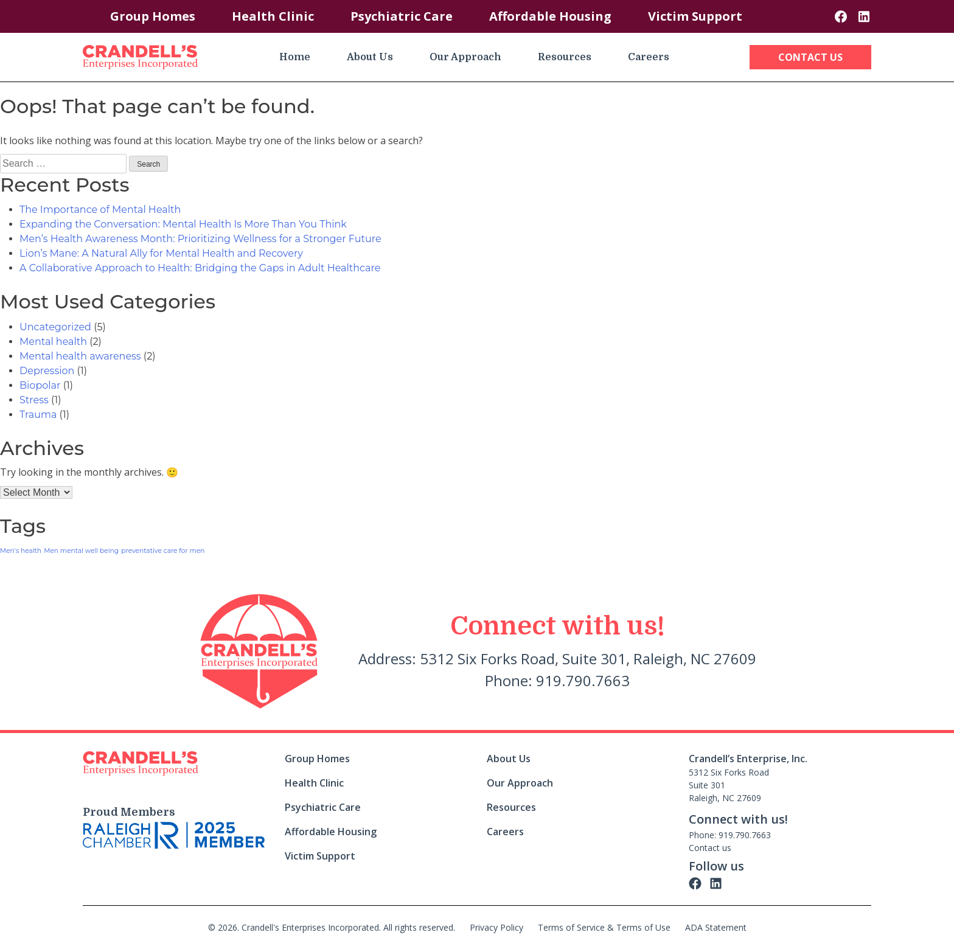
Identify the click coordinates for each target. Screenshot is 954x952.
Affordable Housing (550, 16)
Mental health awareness (80, 356)
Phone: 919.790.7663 (730, 835)
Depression (46, 371)
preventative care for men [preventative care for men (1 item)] (162, 551)
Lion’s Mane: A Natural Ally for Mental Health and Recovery (161, 253)
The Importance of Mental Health (100, 209)
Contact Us (810, 57)
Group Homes (152, 16)
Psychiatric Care (401, 16)
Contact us (710, 847)
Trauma (38, 414)
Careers (648, 57)
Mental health (53, 341)
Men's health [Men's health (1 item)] (20, 551)
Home (294, 57)
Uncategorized (55, 327)
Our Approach (465, 57)
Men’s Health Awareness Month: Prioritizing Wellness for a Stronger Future (200, 239)
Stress (34, 400)
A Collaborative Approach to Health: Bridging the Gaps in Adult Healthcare (199, 268)
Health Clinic (273, 16)
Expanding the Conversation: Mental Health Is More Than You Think (183, 224)
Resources (564, 57)
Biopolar (39, 385)
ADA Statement (716, 927)
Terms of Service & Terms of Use (604, 927)
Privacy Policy (496, 927)
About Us (370, 57)
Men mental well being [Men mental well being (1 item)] (81, 551)
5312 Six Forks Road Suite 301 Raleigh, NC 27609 (729, 785)
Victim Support (695, 16)
